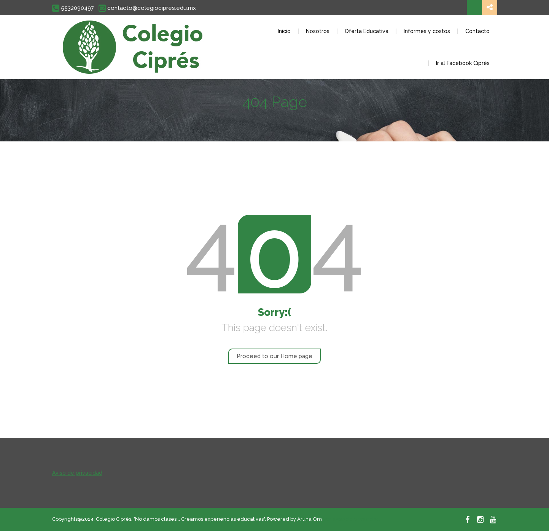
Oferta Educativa (366, 31)
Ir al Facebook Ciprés (463, 63)
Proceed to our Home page (274, 356)
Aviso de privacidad (77, 473)
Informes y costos (427, 31)
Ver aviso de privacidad (351, 519)
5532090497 (73, 8)
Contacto (477, 31)
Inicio (284, 31)
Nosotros (317, 31)
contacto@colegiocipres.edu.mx (147, 8)
